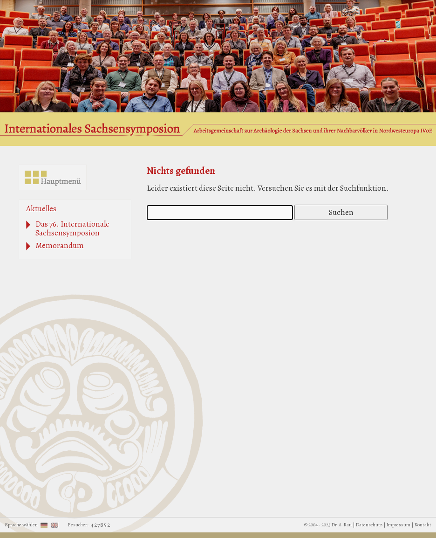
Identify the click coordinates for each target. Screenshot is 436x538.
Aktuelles (41, 208)
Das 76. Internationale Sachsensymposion (72, 228)
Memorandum (59, 245)
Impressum (398, 524)
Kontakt (423, 524)
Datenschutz (369, 524)
